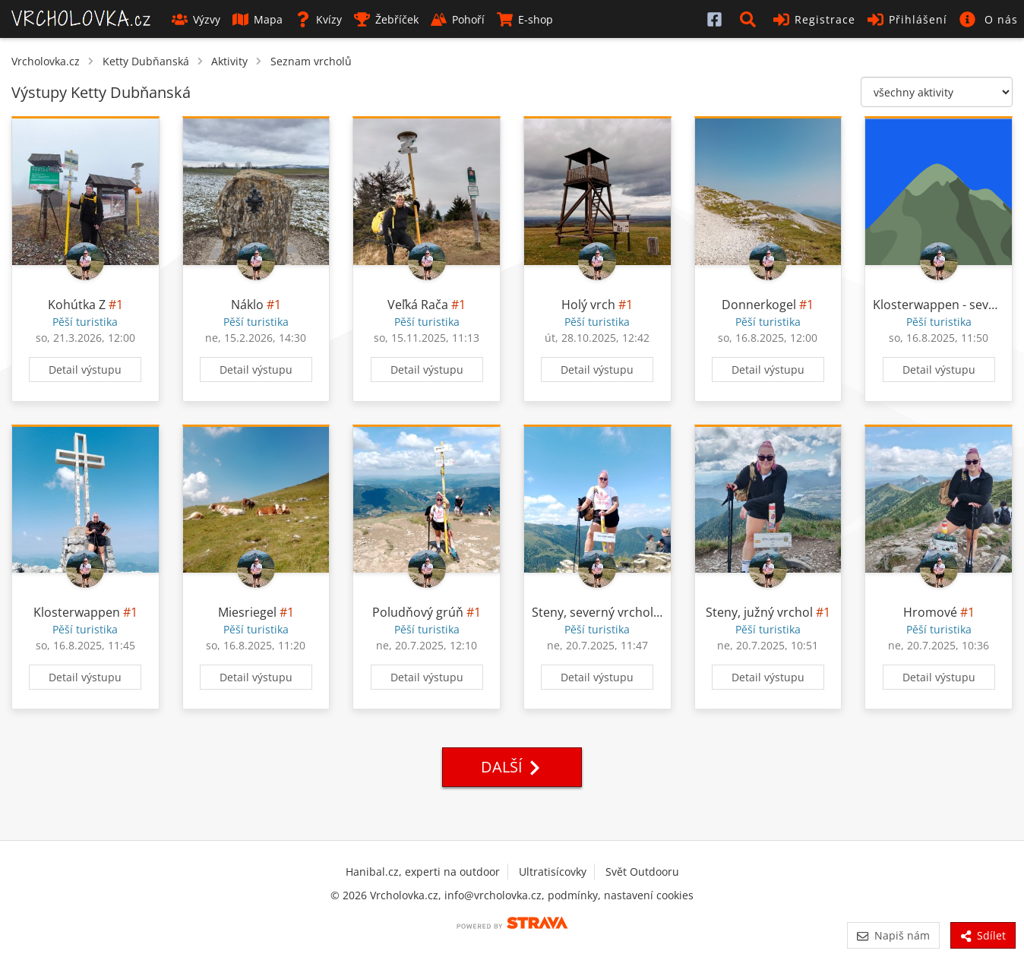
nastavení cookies (649, 895)
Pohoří (458, 19)
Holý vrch (588, 304)
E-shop (525, 19)
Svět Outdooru (642, 871)
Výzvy (196, 19)
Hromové (930, 612)
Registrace (814, 19)
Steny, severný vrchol (592, 612)
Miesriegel (247, 612)
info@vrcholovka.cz (493, 895)
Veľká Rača (417, 304)
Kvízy (318, 19)
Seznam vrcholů (311, 61)
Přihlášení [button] (907, 19)
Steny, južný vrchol (759, 612)
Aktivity (229, 61)
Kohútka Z (77, 304)
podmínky (573, 895)
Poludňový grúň (417, 612)
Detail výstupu (85, 369)
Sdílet (983, 935)
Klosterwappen (76, 612)
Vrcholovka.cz (45, 61)
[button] (750, 19)
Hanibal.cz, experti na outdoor (423, 871)
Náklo (247, 304)
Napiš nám (893, 935)
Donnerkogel (759, 304)
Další (512, 766)
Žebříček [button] (386, 19)
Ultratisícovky (552, 871)
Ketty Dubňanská (146, 61)
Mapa (257, 19)
